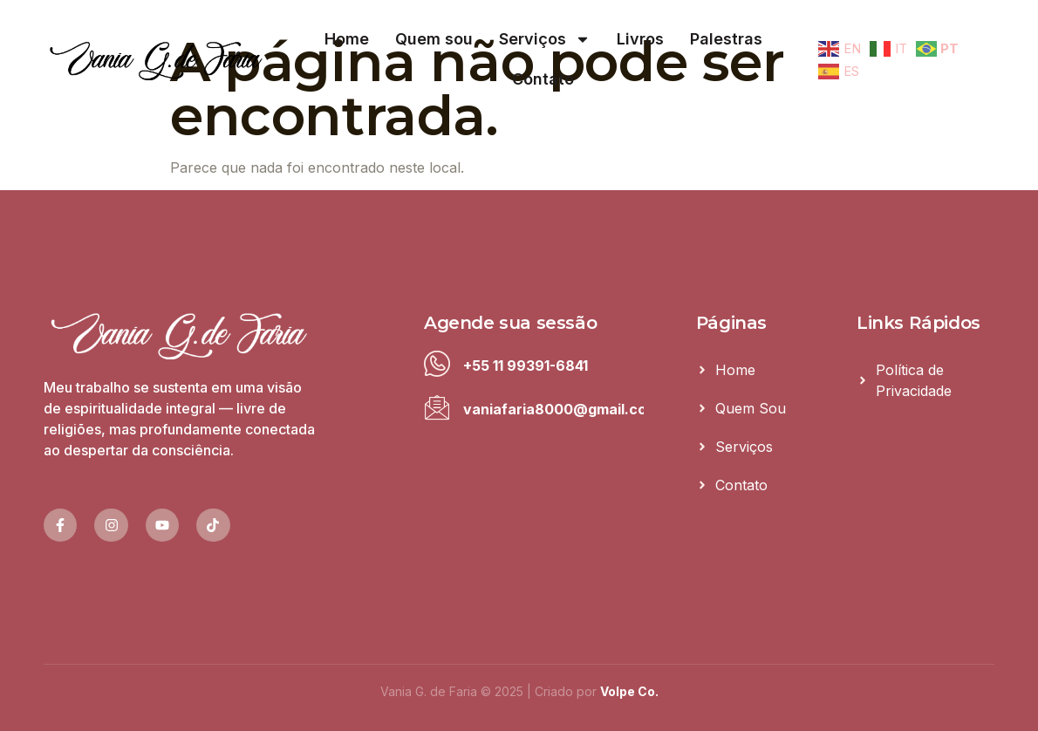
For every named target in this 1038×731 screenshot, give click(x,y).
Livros (640, 39)
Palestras (726, 39)
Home (346, 39)
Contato (543, 79)
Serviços (545, 39)
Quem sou (434, 39)
